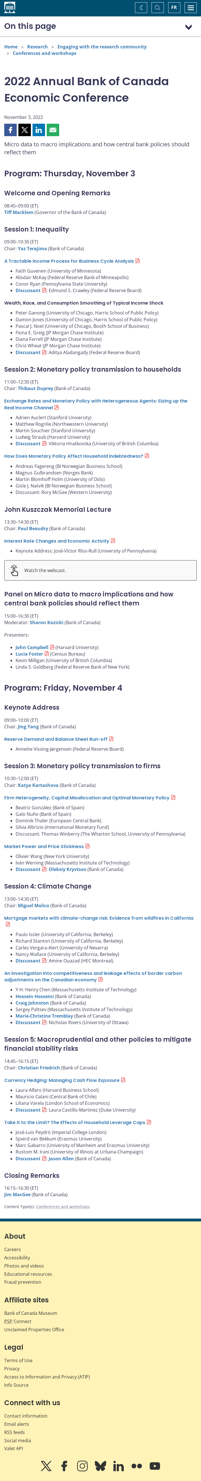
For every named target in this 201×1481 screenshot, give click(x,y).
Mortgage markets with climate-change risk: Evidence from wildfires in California (98, 918)
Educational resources (28, 1274)
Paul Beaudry (33, 528)
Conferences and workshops (44, 53)
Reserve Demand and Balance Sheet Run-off (56, 739)
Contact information (26, 1416)
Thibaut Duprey (35, 388)
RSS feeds (14, 1432)
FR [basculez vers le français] (174, 7)
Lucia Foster (29, 654)
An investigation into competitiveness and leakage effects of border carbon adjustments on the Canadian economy (93, 976)
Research (37, 47)
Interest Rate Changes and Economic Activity (56, 541)
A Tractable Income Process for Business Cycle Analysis (69, 261)
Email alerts (16, 1424)
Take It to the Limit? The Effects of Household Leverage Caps (74, 1122)
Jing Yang (28, 727)
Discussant (28, 290)
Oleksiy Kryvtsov (67, 869)
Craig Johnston (32, 1003)
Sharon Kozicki (46, 622)
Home (11, 47)
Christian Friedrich (39, 1068)
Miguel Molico (33, 905)
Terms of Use (18, 1360)
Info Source (16, 1385)
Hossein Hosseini (35, 996)
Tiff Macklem (18, 212)
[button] (10, 130)
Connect (17, 1321)
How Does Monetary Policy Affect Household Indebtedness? (73, 456)
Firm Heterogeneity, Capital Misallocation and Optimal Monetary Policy (87, 798)
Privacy (12, 1369)
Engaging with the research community (102, 47)
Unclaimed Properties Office (34, 1329)
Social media (17, 1440)
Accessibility (17, 1258)
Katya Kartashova (38, 785)
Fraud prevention (22, 1282)
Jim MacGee (17, 1194)
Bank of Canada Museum (30, 1313)
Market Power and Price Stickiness (44, 846)
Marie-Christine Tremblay (44, 1016)
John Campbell (32, 647)
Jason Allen (61, 1158)
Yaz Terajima (32, 248)
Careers (12, 1249)
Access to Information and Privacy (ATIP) (47, 1377)
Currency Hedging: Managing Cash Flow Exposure (61, 1080)
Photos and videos (24, 1266)
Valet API (13, 1448)
